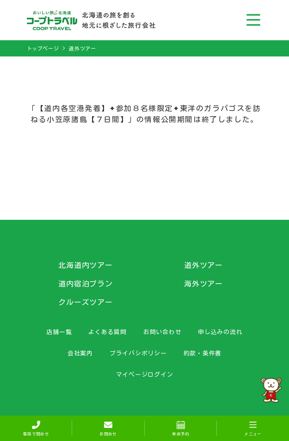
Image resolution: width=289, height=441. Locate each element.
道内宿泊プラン (85, 283)
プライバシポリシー (138, 353)
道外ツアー (82, 48)
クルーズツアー (85, 302)
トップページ (43, 48)
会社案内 (80, 353)
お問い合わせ (162, 332)
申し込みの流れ (220, 332)
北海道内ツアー (85, 265)
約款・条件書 (203, 353)
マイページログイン (144, 375)
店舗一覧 (59, 332)
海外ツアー (203, 283)
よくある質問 (107, 332)
